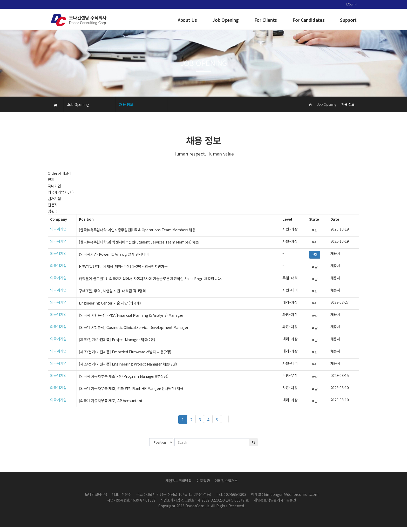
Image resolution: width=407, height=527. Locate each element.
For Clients (265, 20)
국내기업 (54, 185)
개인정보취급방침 (178, 480)
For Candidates (308, 20)
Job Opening (225, 20)
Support (348, 20)
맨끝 (225, 419)
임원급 (53, 211)
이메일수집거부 (226, 480)
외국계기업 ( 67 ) (61, 192)
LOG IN (351, 4)
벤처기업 (54, 198)
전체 (51, 179)
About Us (187, 20)
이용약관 (203, 480)
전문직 (53, 204)
